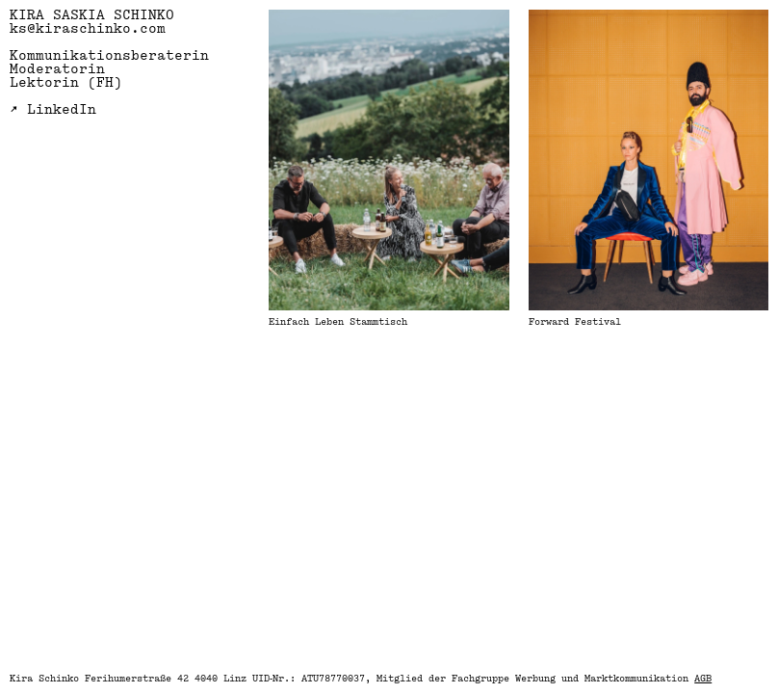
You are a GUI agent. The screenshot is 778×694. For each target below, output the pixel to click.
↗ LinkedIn (53, 110)
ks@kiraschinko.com (88, 29)
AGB (703, 679)
